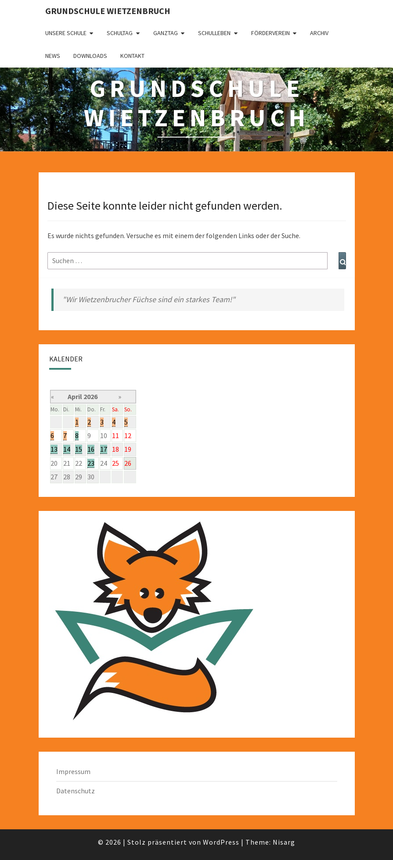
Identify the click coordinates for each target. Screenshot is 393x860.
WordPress (221, 842)
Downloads (90, 56)
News (52, 56)
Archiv (319, 33)
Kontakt (132, 56)
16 (90, 449)
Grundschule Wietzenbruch (107, 10)
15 (78, 449)
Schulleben (214, 33)
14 (66, 449)
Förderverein (270, 33)
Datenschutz (75, 790)
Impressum (73, 771)
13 (54, 449)
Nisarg (284, 842)
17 (103, 449)
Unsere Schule (66, 33)
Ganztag (165, 33)
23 (90, 463)
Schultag (120, 33)
